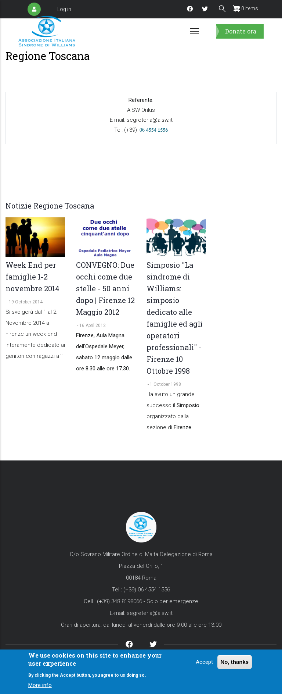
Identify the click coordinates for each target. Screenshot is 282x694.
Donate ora (240, 31)
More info (40, 685)
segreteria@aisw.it (149, 120)
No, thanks (235, 662)
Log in (64, 9)
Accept (204, 662)
